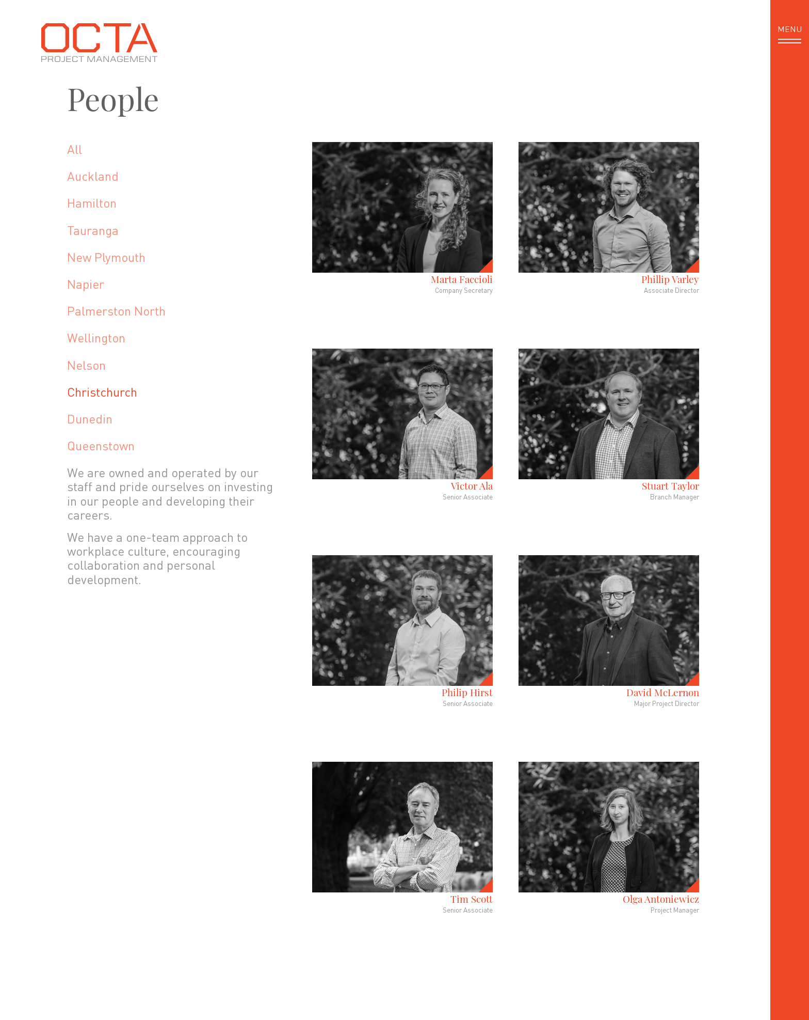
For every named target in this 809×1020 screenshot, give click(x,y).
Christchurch (102, 392)
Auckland (93, 176)
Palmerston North (116, 311)
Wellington (96, 337)
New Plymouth (106, 257)
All (74, 149)
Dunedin (89, 419)
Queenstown (101, 445)
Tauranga (93, 230)
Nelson (86, 365)
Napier (85, 284)
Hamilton (92, 203)
